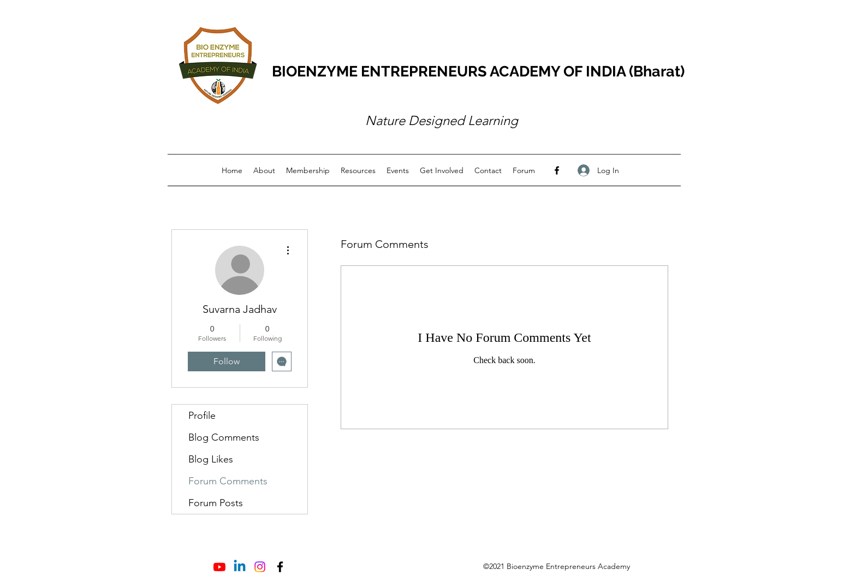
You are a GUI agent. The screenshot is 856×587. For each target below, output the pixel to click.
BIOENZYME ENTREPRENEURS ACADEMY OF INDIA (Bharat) (478, 71)
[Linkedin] (240, 567)
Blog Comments (223, 437)
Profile (202, 416)
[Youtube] (219, 567)
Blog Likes (210, 459)
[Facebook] (556, 170)
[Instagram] (260, 567)
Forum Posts (215, 503)
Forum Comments (228, 481)
